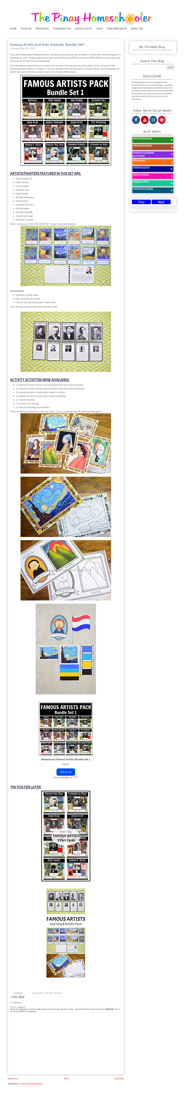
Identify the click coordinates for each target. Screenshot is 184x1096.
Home (66, 1078)
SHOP (100, 28)
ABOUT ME (137, 28)
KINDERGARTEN (62, 28)
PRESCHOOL (42, 28)
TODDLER (25, 28)
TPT (75, 777)
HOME (13, 28)
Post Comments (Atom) (32, 1083)
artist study (49, 993)
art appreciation (38, 993)
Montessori (58, 993)
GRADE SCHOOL (84, 28)
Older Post (119, 1078)
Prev (141, 202)
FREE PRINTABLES (117, 28)
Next (161, 202)
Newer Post (13, 1078)
